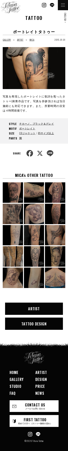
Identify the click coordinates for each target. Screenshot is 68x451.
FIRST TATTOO (35, 421)
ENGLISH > (65, 18)
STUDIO (15, 386)
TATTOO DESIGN (34, 324)
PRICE (40, 386)
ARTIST (20, 39)
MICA (32, 39)
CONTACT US (35, 406)
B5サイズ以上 (46, 133)
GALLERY (7, 39)
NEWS (39, 393)
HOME (14, 372)
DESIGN (41, 379)
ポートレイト (27, 128)
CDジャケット (27, 133)
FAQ (13, 393)
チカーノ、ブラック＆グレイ (36, 123)
